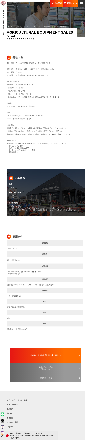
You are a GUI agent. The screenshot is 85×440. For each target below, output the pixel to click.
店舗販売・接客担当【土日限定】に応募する (45, 355)
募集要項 (57, 3)
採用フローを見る (46, 378)
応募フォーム (71, 3)
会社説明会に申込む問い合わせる (46, 368)
